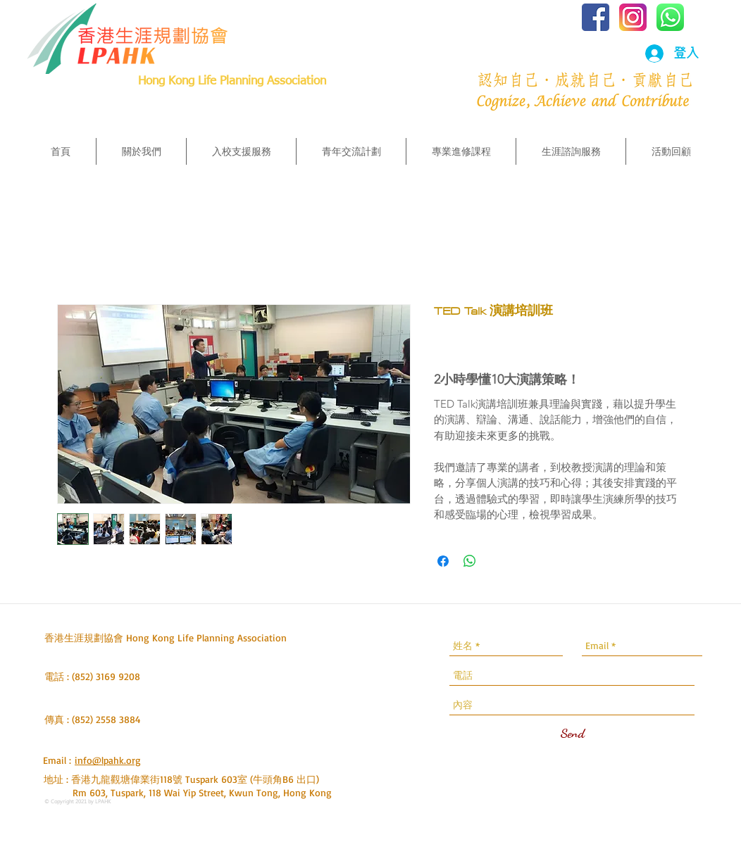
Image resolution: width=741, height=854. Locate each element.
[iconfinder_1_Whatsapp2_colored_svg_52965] (670, 17)
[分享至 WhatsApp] (469, 561)
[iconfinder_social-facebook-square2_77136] (595, 17)
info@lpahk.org (108, 760)
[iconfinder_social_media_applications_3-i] (633, 17)
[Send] (572, 733)
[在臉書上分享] (443, 561)
